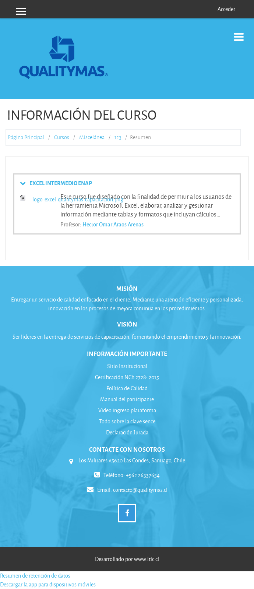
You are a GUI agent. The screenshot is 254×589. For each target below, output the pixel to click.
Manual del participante (127, 399)
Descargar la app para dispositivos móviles (48, 584)
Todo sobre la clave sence (127, 421)
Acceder (226, 9)
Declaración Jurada (127, 432)
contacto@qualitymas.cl (140, 490)
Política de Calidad (127, 388)
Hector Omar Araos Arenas (113, 224)
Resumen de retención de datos (35, 575)
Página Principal (26, 137)
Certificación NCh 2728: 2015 (127, 377)
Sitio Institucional (127, 366)
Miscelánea (92, 137)
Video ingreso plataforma (127, 410)
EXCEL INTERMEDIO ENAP (60, 183)
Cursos (61, 137)
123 (117, 137)
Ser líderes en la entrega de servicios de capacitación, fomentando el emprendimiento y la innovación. (127, 337)
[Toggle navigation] (238, 33)
